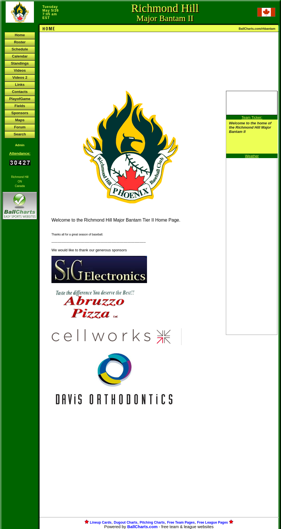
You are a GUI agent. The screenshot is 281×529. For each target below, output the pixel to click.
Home (20, 35)
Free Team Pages (181, 522)
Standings (20, 63)
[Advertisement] (20, 318)
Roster (19, 42)
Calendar (20, 56)
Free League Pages (212, 522)
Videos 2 (19, 77)
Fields (19, 106)
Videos (20, 70)
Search (20, 134)
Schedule (20, 49)
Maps (19, 120)
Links (20, 84)
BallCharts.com (142, 526)
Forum (19, 127)
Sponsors (19, 113)
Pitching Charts (152, 522)
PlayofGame (19, 99)
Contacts (20, 92)
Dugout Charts (125, 522)
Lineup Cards (101, 522)
